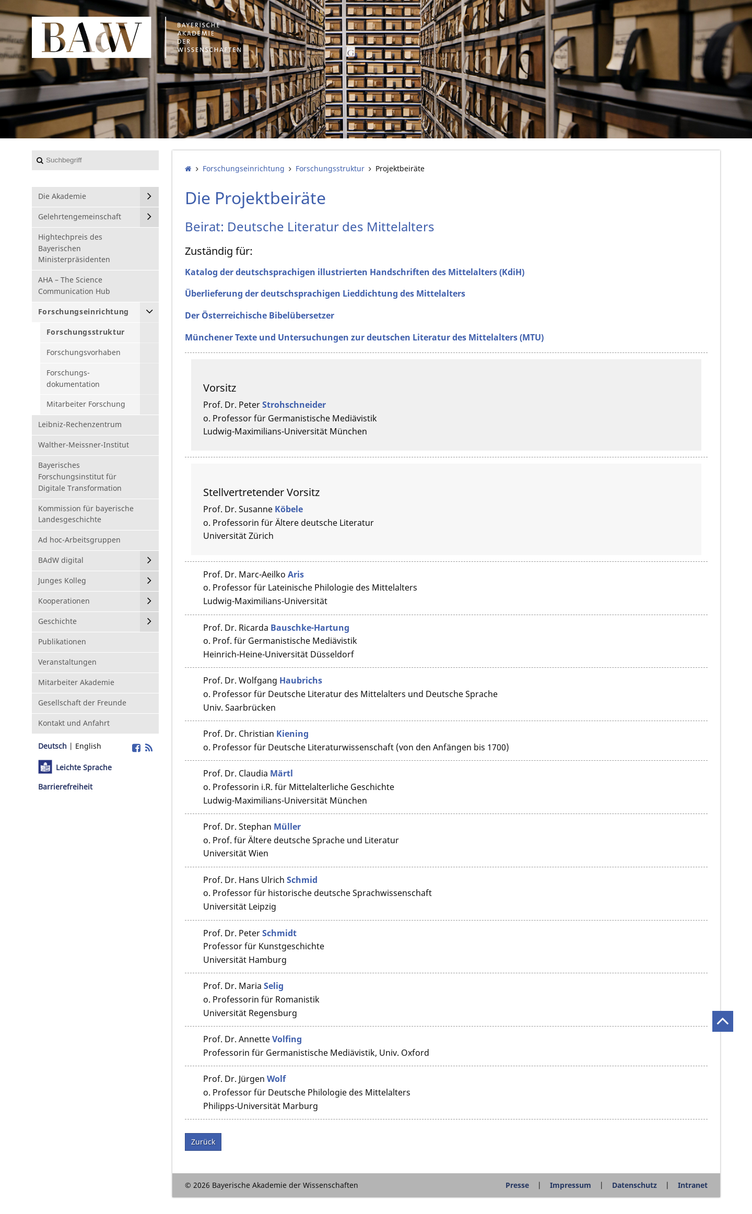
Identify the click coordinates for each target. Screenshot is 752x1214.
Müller (287, 826)
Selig (274, 986)
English (88, 746)
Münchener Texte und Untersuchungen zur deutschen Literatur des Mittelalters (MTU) (364, 337)
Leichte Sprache (84, 767)
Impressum (570, 1185)
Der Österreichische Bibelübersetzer (259, 315)
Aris (296, 574)
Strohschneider (294, 404)
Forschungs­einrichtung (244, 168)
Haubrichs (300, 680)
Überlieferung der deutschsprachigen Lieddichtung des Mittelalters (325, 293)
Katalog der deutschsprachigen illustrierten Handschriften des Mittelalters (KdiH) (354, 272)
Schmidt (279, 933)
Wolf (276, 1079)
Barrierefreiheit (65, 787)
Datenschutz (634, 1185)
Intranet (693, 1185)
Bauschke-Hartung (310, 627)
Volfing (287, 1039)
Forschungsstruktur (330, 168)
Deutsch (52, 746)
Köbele (289, 509)
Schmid (302, 880)
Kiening (292, 733)
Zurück (203, 1142)
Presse (517, 1185)
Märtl (281, 773)
